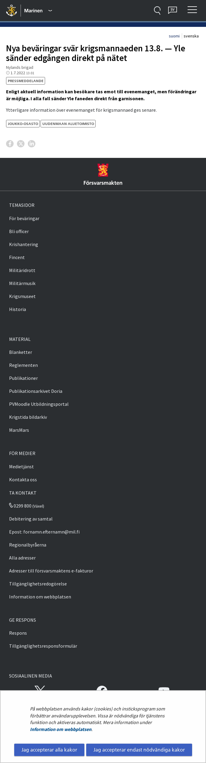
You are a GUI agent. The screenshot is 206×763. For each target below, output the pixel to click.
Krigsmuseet (22, 296)
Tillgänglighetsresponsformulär (43, 646)
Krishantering (23, 244)
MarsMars (19, 430)
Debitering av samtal (31, 519)
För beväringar (24, 218)
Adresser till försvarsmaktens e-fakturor (51, 571)
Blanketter (20, 352)
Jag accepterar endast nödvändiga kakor (139, 750)
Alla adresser (22, 558)
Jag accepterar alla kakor (49, 750)
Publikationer (23, 378)
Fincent (17, 257)
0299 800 (20, 506)
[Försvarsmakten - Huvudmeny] (38, 11)
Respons (18, 633)
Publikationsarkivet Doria (35, 391)
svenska (191, 36)
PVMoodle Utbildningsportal (39, 404)
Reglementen (23, 365)
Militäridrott (22, 270)
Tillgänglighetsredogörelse (38, 584)
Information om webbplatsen (60, 729)
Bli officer (19, 231)
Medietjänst (21, 466)
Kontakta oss (23, 479)
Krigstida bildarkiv (28, 417)
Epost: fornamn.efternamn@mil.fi (44, 532)
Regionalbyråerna (27, 545)
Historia (17, 309)
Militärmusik (22, 283)
